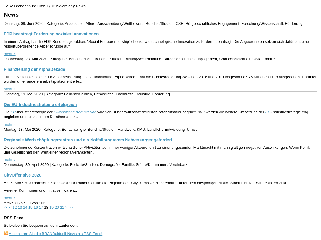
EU (13, 112)
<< (6, 207)
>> (70, 207)
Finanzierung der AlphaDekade (34, 69)
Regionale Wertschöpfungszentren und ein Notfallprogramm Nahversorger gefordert (88, 140)
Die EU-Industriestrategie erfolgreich (40, 104)
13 (20, 207)
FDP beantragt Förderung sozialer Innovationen (51, 34)
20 (57, 207)
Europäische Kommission (75, 112)
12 (14, 207)
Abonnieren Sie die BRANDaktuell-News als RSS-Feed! (56, 233)
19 (51, 207)
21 (62, 207)
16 (36, 207)
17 (41, 207)
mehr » (10, 54)
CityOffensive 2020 (22, 175)
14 (25, 207)
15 (30, 207)
